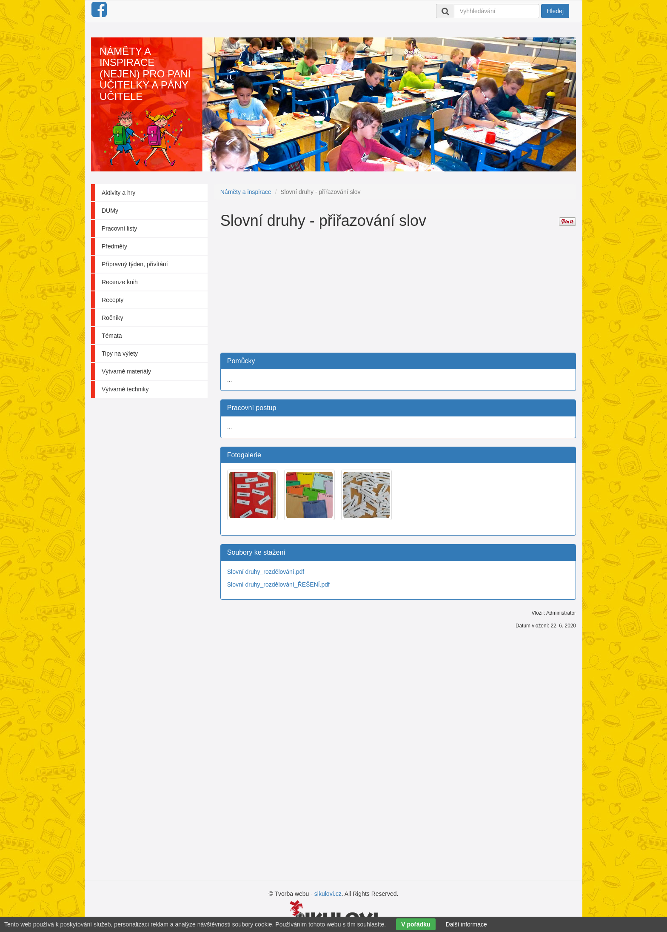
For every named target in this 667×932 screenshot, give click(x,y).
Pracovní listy (119, 228)
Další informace (466, 924)
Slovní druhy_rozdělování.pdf (265, 571)
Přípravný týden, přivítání (135, 264)
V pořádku (415, 924)
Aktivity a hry (118, 192)
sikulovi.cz (328, 893)
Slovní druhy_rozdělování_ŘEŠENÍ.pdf (278, 584)
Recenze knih (120, 282)
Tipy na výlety (120, 353)
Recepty (112, 299)
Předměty (114, 246)
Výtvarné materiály (126, 371)
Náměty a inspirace (245, 191)
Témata (112, 335)
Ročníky (112, 317)
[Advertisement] (398, 293)
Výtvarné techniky (125, 389)
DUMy (110, 210)
